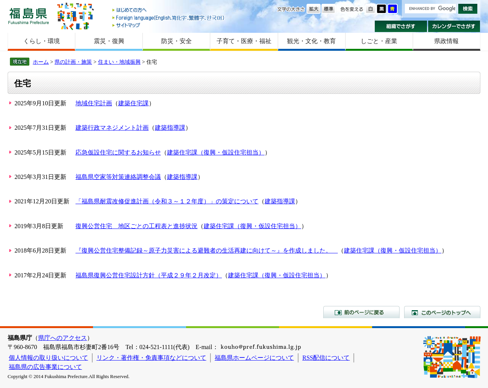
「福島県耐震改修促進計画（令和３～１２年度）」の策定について (166, 201)
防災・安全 (176, 41)
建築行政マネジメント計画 (112, 127)
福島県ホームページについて (254, 357)
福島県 (29, 16)
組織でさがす (401, 26)
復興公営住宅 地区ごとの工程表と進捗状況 (136, 226)
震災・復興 (109, 41)
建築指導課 (170, 127)
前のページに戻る (361, 312)
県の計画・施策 (73, 62)
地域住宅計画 (93, 103)
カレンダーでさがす (454, 26)
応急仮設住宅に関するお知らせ (118, 152)
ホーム (41, 62)
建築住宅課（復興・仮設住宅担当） (216, 152)
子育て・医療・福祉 (244, 41)
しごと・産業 (379, 41)
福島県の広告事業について (45, 367)
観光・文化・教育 (311, 41)
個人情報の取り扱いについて (48, 357)
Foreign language (169, 17)
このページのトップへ (442, 312)
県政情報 (446, 41)
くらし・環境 (41, 41)
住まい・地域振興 (119, 62)
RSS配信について (326, 357)
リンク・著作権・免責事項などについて (151, 357)
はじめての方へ (169, 10)
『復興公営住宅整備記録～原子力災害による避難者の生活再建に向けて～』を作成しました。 (206, 250)
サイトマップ (169, 25)
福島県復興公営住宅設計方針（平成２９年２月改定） (148, 275)
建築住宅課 (133, 103)
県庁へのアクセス (62, 338)
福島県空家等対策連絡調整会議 (118, 177)
